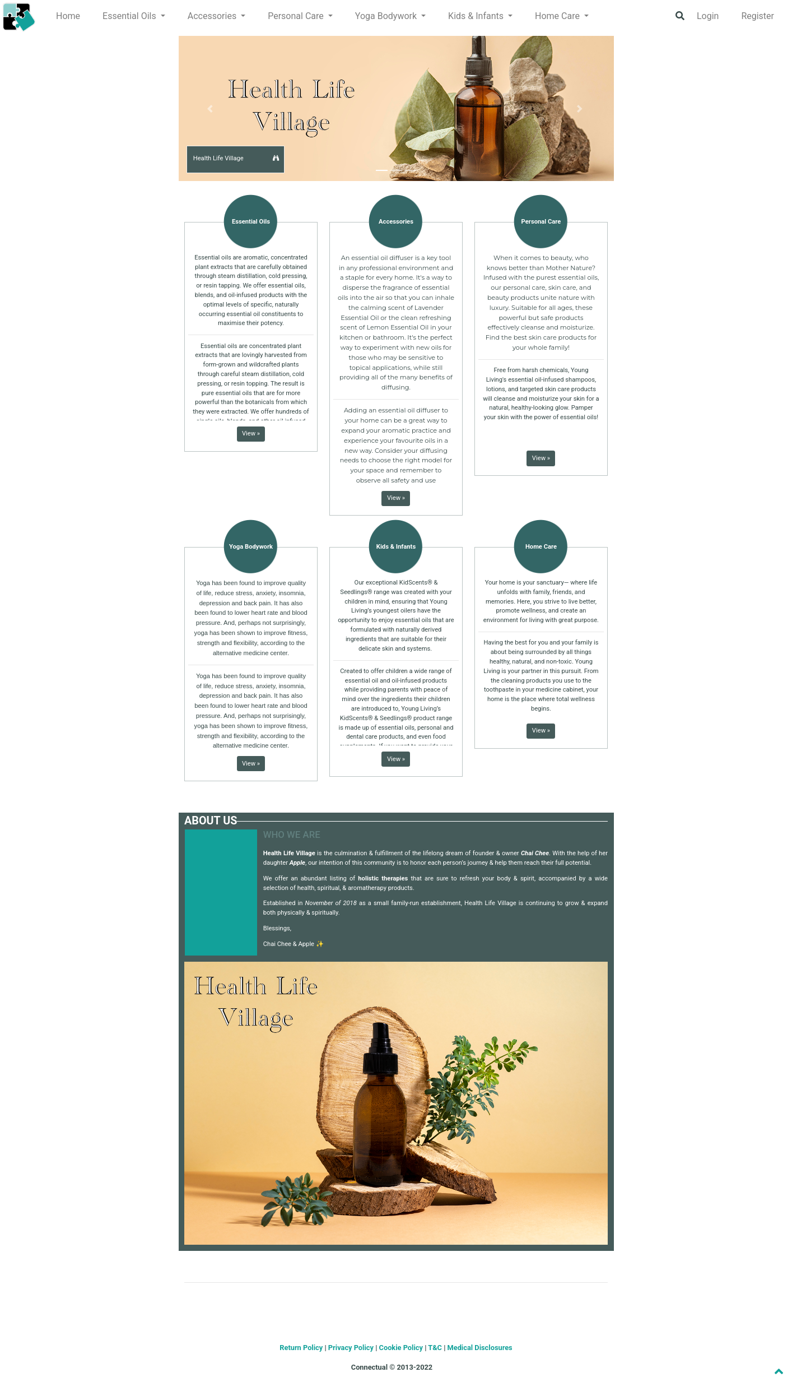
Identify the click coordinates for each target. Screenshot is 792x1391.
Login (708, 16)
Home (68, 16)
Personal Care (541, 221)
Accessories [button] (213, 16)
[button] (276, 158)
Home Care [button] (558, 16)
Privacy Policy (351, 1347)
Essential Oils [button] (131, 16)
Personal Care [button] (297, 16)
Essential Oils (251, 221)
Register (757, 16)
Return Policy (301, 1347)
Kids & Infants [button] (477, 16)
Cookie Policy (401, 1347)
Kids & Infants (396, 546)
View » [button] (251, 433)
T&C (435, 1347)
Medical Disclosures (480, 1347)
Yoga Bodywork (251, 546)
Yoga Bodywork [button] (387, 16)
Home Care (541, 546)
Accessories (396, 221)
